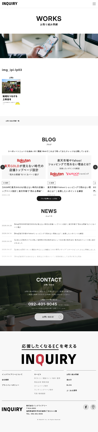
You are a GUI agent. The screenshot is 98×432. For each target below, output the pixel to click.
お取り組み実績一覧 (13, 121)
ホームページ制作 (41, 386)
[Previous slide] (2, 169)
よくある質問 (72, 390)
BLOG (69, 385)
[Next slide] (95, 169)
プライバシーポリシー (10, 385)
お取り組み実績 (73, 374)
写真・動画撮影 (40, 393)
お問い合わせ (48, 319)
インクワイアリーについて (12, 374)
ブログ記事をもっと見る (49, 198)
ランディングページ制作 (43, 389)
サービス (37, 374)
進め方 (69, 379)
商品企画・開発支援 (41, 382)
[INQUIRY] (49, 355)
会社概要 (5, 379)
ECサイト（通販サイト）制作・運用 (47, 378)
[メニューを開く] (94, 4)
